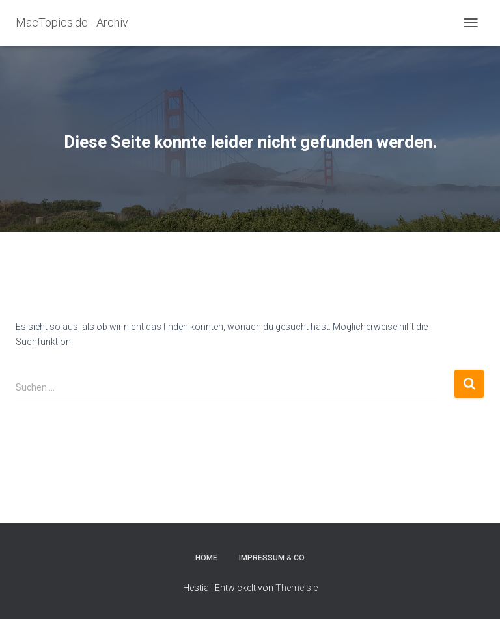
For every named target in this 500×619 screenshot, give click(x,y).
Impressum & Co (272, 557)
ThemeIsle (296, 588)
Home (206, 557)
